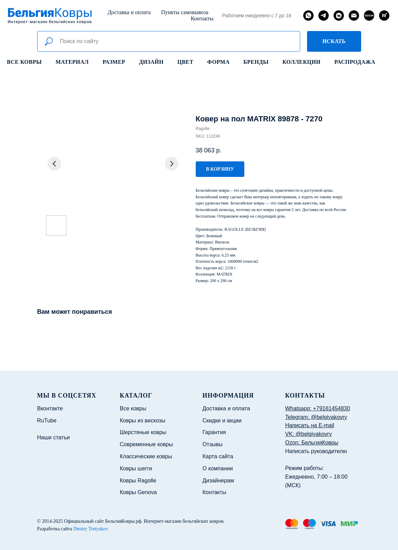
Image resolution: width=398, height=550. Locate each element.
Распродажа (354, 62)
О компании (218, 468)
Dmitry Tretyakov (90, 528)
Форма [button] (218, 62)
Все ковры (24, 62)
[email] (354, 15)
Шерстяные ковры (143, 432)
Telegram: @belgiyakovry (316, 417)
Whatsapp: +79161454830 (317, 408)
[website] (369, 15)
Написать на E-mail (309, 425)
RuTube (47, 420)
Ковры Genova (138, 492)
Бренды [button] (255, 62)
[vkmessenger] (339, 15)
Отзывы (213, 444)
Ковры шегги (136, 468)
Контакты (202, 18)
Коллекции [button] (301, 62)
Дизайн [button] (151, 62)
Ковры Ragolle (138, 480)
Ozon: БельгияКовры (311, 443)
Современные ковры (146, 444)
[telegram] (323, 15)
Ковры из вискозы (142, 420)
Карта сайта (218, 456)
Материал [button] (72, 62)
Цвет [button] (185, 62)
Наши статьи (53, 437)
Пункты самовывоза (184, 12)
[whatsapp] (308, 15)
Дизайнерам (218, 480)
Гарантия (214, 432)
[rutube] (384, 15)
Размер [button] (114, 62)
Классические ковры (146, 456)
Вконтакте (50, 408)
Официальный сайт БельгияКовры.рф (103, 521)
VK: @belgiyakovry (308, 434)
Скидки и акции (222, 420)
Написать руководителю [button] (316, 451)
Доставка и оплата (129, 12)
